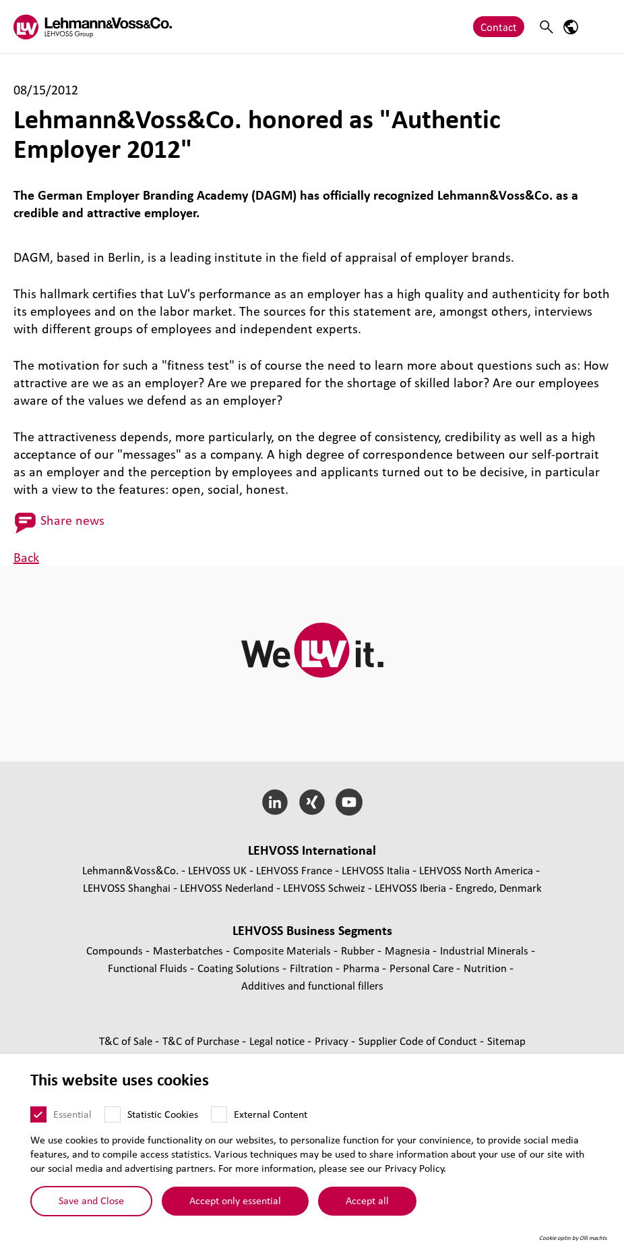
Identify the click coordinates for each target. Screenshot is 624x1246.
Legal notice (278, 1040)
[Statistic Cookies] (112, 1114)
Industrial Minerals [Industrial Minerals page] (485, 950)
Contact (498, 26)
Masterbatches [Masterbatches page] (189, 950)
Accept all (367, 1200)
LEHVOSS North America (476, 869)
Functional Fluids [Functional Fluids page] (149, 967)
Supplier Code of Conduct (419, 1040)
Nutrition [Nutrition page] (486, 967)
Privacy (333, 1040)
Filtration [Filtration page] (313, 967)
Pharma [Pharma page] (362, 967)
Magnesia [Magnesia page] (409, 950)
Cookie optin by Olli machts (573, 1238)
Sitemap (506, 1040)
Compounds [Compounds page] (116, 950)
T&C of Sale (127, 1040)
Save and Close (91, 1200)
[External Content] (219, 1114)
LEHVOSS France (294, 869)
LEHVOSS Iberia (410, 887)
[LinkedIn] (275, 802)
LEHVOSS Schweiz (324, 887)
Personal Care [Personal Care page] (422, 967)
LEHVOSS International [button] (312, 850)
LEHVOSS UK (217, 869)
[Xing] (312, 802)
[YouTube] (348, 802)
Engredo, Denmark (499, 887)
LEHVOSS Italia (376, 869)
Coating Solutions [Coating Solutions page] (239, 967)
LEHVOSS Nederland (227, 887)
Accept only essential (235, 1200)
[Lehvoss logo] (93, 27)
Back (26, 557)
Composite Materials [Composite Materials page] (283, 950)
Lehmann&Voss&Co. (130, 869)
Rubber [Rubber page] (359, 950)
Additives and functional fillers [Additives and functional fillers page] (312, 985)
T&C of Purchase (202, 1040)
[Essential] (38, 1114)
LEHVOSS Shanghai (126, 887)
